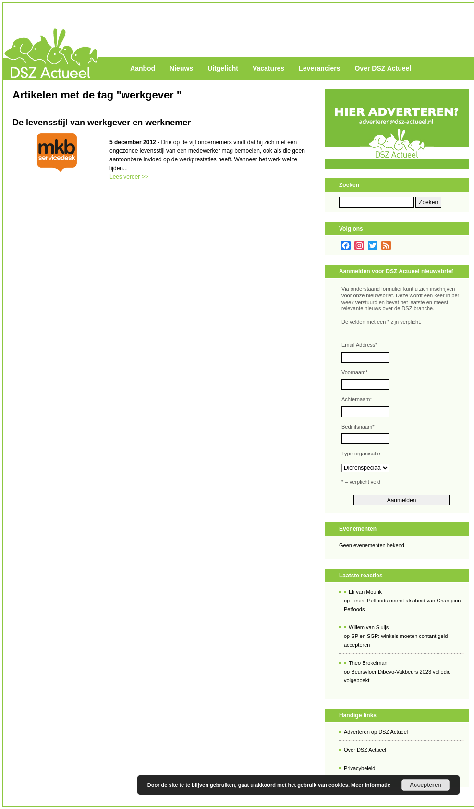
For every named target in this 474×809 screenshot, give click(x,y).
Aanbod (142, 68)
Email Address (359, 345)
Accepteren (425, 785)
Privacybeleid (359, 768)
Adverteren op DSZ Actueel (376, 732)
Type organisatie (360, 453)
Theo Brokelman (368, 663)
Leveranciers (319, 68)
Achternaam (356, 399)
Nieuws (181, 68)
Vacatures (268, 68)
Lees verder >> (128, 176)
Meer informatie (370, 785)
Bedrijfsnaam (357, 426)
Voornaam (354, 372)
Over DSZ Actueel (382, 68)
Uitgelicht (222, 68)
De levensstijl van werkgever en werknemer (101, 122)
